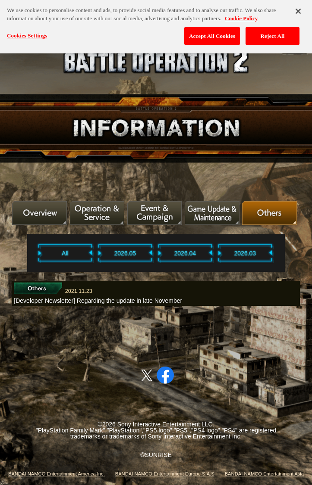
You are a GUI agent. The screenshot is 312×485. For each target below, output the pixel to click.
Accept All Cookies (212, 34)
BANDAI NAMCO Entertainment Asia (264, 473)
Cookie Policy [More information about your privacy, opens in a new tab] (241, 16)
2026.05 (125, 253)
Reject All (273, 34)
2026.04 (185, 253)
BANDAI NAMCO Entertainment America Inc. (56, 473)
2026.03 (245, 253)
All (65, 253)
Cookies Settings (27, 34)
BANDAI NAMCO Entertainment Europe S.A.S (164, 473)
